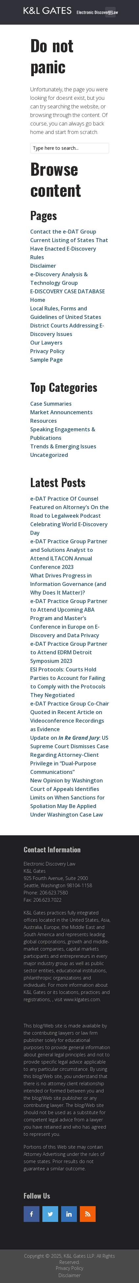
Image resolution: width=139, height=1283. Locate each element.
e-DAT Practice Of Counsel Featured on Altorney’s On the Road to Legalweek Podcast (69, 507)
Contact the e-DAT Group (63, 231)
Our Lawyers (46, 342)
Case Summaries (51, 403)
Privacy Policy (47, 351)
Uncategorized (49, 455)
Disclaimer (43, 265)
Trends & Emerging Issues (63, 446)
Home (37, 300)
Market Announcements (61, 412)
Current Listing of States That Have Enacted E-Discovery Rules (69, 248)
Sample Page (46, 359)
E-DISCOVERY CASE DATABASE (67, 291)
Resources (43, 420)
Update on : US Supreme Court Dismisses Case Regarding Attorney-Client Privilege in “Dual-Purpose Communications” (69, 755)
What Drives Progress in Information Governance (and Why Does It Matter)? (68, 584)
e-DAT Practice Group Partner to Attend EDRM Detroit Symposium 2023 (68, 652)
